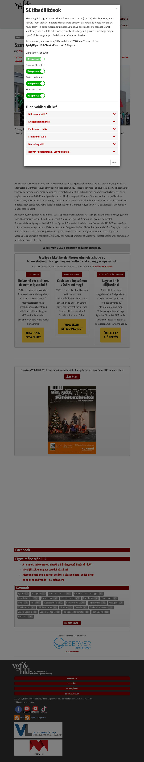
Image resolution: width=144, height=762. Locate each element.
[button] (37, 114)
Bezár (114, 162)
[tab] (72, 114)
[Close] (116, 8)
